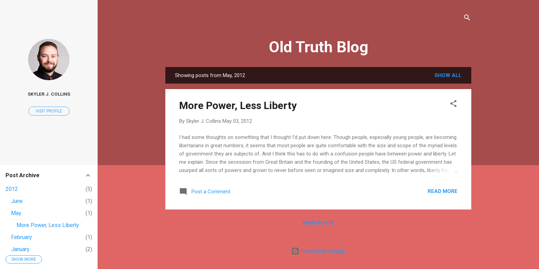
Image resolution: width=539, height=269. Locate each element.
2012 (12, 189)
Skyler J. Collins (49, 94)
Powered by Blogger (318, 251)
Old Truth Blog (318, 47)
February (21, 237)
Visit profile (49, 111)
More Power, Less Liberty (238, 105)
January (20, 249)
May (16, 213)
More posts (318, 223)
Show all (448, 75)
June (17, 201)
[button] (453, 104)
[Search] (467, 18)
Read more (443, 191)
